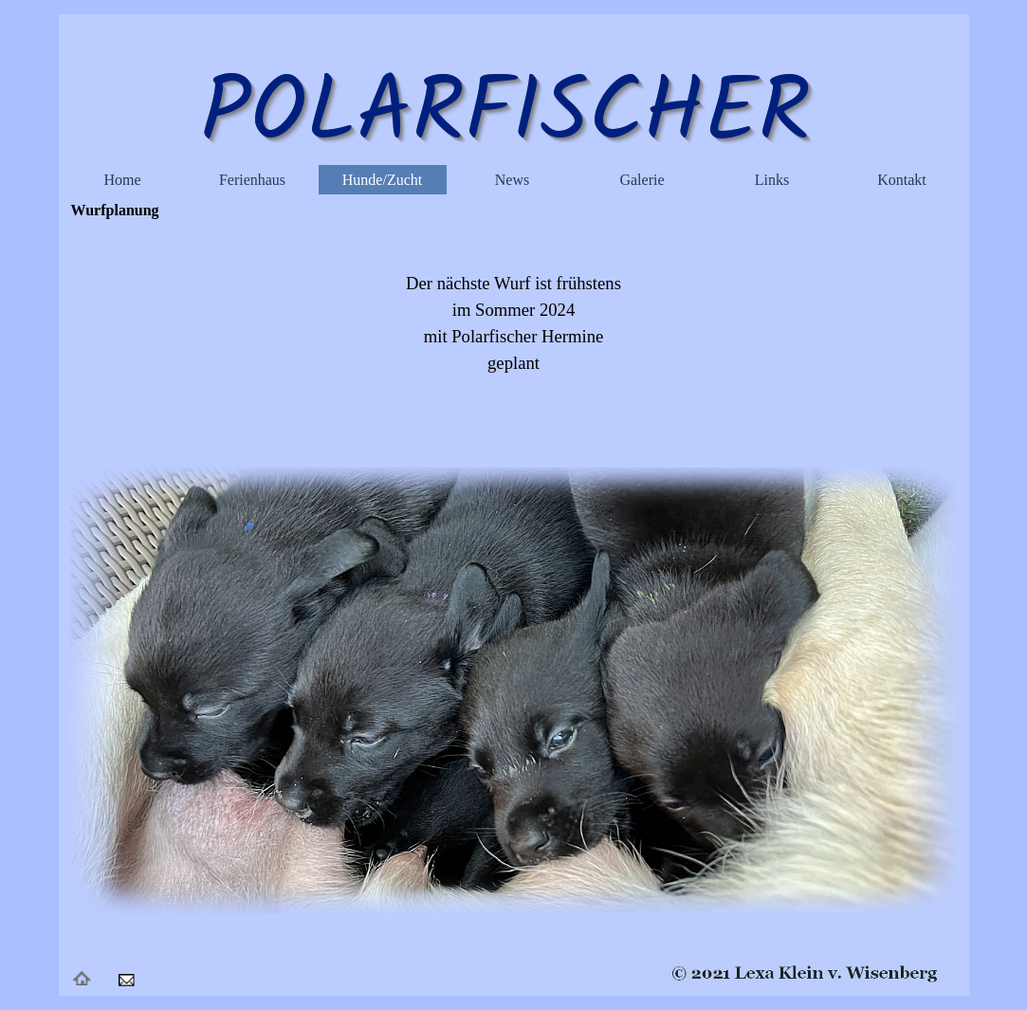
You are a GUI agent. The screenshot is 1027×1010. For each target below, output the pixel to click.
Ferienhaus (252, 180)
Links (772, 180)
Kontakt (901, 180)
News (512, 180)
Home (121, 180)
